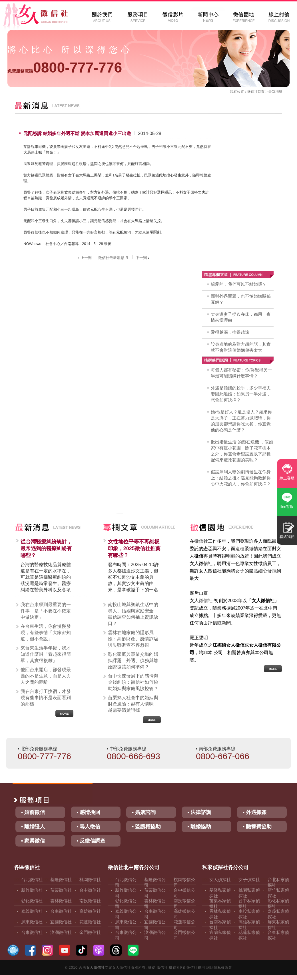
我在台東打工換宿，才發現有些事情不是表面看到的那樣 (46, 697)
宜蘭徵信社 (61, 921)
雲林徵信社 (61, 900)
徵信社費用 (195, 968)
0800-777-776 (64, 68)
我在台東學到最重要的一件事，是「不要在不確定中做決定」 (46, 611)
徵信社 (252, 92)
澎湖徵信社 (61, 932)
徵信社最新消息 (113, 258)
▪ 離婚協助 (199, 826)
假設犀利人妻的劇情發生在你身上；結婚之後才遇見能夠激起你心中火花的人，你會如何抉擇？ (241, 477)
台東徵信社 (32, 932)
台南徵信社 (61, 911)
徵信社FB (177, 968)
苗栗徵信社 (61, 890)
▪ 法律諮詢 (199, 812)
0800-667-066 (222, 756)
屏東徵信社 (32, 921)
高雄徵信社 (90, 911)
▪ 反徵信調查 (91, 841)
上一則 (84, 258)
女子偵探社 (249, 879)
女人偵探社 (220, 879)
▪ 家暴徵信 (33, 841)
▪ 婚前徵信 (33, 812)
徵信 (152, 968)
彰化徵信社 (32, 900)
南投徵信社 (90, 900)
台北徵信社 (32, 879)
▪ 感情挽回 (88, 812)
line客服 (287, 506)
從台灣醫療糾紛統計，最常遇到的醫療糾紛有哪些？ (46, 548)
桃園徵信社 (90, 879)
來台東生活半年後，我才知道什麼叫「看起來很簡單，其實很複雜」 (46, 654)
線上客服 (287, 478)
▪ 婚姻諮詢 (144, 812)
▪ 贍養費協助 (257, 826)
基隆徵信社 (61, 879)
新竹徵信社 (32, 890)
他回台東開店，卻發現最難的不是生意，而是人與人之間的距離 (46, 676)
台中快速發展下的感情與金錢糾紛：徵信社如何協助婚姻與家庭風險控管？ (133, 682)
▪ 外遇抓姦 (254, 812)
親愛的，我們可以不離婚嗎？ (238, 284)
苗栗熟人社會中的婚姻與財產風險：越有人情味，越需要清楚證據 (133, 704)
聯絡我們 (287, 536)
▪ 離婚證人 (33, 826)
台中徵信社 (90, 890)
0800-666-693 (133, 756)
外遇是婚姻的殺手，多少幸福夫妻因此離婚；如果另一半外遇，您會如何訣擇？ (241, 393)
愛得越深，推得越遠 (230, 332)
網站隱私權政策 (219, 968)
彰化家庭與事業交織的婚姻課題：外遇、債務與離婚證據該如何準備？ (133, 660)
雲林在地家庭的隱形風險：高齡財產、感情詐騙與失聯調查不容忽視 (133, 639)
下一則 (143, 258)
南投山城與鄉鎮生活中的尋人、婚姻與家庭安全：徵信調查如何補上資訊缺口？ (133, 614)
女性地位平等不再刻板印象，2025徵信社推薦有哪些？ (134, 548)
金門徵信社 (90, 932)
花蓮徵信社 (90, 921)
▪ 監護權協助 (146, 826)
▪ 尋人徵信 (88, 826)
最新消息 (275, 92)
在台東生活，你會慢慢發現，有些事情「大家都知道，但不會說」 (46, 632)
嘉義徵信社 (32, 911)
